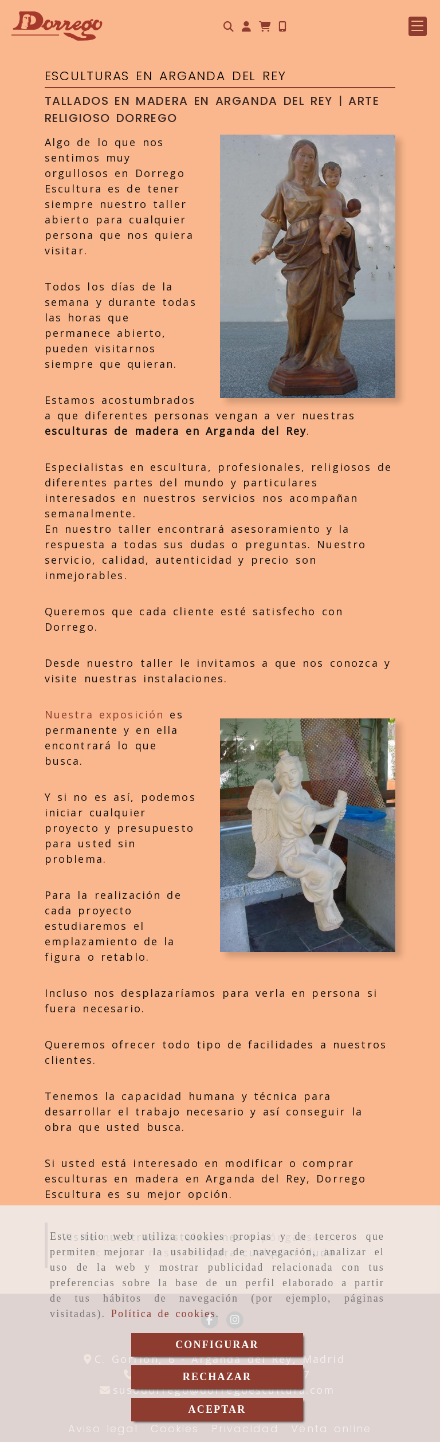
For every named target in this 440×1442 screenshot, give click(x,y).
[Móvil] (282, 26)
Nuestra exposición (104, 714)
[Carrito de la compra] (264, 26)
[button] (246, 26)
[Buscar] (228, 26)
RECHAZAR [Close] (217, 1376)
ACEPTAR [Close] (217, 1409)
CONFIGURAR (217, 1344)
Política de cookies (163, 1313)
